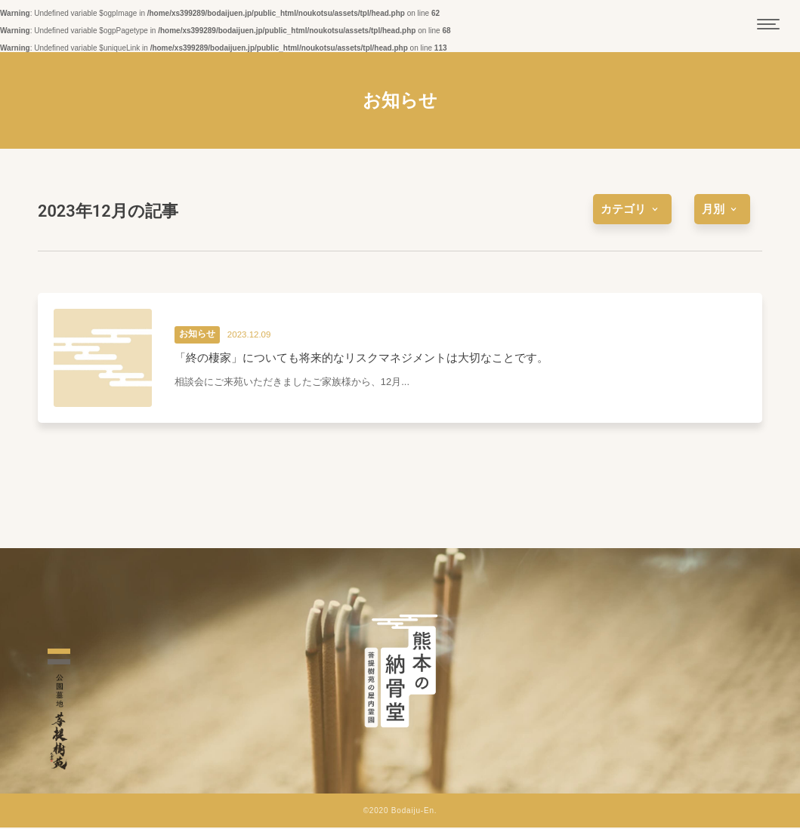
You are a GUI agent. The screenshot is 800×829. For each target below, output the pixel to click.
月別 (722, 209)
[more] (632, 209)
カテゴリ (632, 209)
